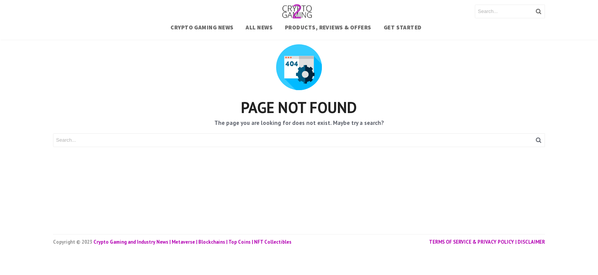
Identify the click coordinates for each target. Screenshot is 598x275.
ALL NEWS (259, 27)
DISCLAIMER (531, 242)
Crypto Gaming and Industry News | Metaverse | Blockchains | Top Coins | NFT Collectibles (192, 242)
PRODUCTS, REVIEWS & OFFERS (328, 27)
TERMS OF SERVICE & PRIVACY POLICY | (473, 242)
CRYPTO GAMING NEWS (201, 27)
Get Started (403, 27)
